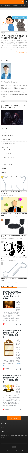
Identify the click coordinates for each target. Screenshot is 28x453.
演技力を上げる (19, 33)
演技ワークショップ (14, 94)
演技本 (5, 161)
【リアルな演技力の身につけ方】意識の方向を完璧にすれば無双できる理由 (14, 37)
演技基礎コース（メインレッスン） (19, 5)
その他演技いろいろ (6, 135)
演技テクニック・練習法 (20, 17)
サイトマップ (4, 427)
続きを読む (21, 52)
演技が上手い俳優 (6, 139)
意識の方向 (4, 33)
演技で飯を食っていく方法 (8, 143)
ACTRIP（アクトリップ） (18, 450)
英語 (3, 168)
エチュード (6, 149)
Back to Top (14, 418)
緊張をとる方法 (7, 164)
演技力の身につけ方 (11, 33)
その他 (3, 132)
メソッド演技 (7, 153)
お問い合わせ (21, 435)
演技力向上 (9, 5)
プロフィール (3, 5)
